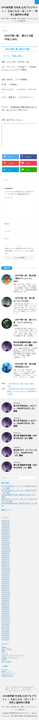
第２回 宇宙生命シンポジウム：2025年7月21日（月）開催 (24, 408)
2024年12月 (6, 525)
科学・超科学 (6, 662)
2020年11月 (6, 549)
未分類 (4, 659)
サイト (7, 238)
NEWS (4, 647)
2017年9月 (6, 624)
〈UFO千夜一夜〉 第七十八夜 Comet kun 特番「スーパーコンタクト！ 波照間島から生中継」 (22, 391)
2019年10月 (6, 573)
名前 (7, 224)
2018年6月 (6, 605)
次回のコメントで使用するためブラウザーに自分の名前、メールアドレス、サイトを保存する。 (19, 251)
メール (8, 231)
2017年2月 (6, 639)
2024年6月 (6, 527)
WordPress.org (7, 676)
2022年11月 (6, 536)
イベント (6, 179)
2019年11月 (6, 570)
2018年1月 (6, 616)
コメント (8, 197)
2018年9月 (6, 598)
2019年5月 (6, 581)
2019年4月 (6, 583)
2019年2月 (6, 588)
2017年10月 (6, 622)
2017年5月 (6, 633)
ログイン (5, 669)
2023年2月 (6, 534)
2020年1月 (6, 566)
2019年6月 (6, 579)
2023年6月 (6, 532)
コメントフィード (8, 674)
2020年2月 (6, 564)
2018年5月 (6, 607)
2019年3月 (6, 585)
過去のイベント (15, 689)
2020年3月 (6, 562)
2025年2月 (6, 523)
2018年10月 (6, 596)
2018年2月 (6, 614)
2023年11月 (6, 529)
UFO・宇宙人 (7, 649)
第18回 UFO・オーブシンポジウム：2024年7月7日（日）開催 (25, 452)
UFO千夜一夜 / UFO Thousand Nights (22, 687)
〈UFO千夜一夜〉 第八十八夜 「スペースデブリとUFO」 (25, 323)
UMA (3, 651)
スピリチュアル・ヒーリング (12, 655)
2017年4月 (6, 635)
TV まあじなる (7, 70)
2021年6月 (6, 544)
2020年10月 (6, 551)
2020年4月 (6, 560)
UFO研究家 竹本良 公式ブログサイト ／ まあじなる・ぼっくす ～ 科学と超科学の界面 (19, 11)
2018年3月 (6, 611)
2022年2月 (6, 540)
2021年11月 (6, 542)
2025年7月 (6, 521)
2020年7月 (6, 555)
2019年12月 (6, 568)
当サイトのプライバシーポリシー (23, 691)
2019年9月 (6, 575)
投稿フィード (6, 672)
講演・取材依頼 (27, 689)
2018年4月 (6, 609)
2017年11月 (6, 620)
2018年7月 (6, 603)
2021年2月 (6, 547)
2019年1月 (6, 590)
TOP (7, 687)
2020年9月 (6, 553)
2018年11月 (6, 594)
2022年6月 (6, 538)
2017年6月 (6, 631)
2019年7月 (6, 577)
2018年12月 (6, 592)
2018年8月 (6, 601)
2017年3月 (6, 637)
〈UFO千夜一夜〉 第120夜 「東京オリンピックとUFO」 (24, 278)
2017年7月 (6, 629)
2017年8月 (6, 626)
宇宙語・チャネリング (10, 657)
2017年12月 (6, 618)
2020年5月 (6, 557)
